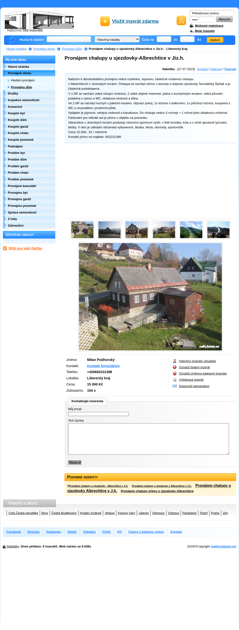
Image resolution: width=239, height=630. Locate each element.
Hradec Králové (90, 513)
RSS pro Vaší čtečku (25, 248)
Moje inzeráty (205, 31)
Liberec (144, 513)
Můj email (74, 409)
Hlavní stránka (16, 49)
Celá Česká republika (23, 513)
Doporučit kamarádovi (194, 386)
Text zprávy (76, 420)
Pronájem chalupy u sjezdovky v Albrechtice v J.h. (162, 486)
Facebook (13, 532)
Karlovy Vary (126, 513)
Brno (44, 513)
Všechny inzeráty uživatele (197, 361)
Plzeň (204, 513)
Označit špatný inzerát (194, 367)
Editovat (216, 69)
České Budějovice (63, 513)
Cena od (148, 40)
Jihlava (110, 513)
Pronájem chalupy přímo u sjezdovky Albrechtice (157, 491)
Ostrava (173, 513)
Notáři (72, 532)
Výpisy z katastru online (146, 532)
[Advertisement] (149, 181)
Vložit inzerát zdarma (135, 21)
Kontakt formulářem (103, 366)
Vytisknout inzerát (191, 379)
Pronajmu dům (72, 49)
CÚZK (106, 532)
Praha (215, 513)
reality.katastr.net (223, 546)
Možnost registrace (209, 25)
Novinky (34, 532)
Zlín (225, 513)
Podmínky (53, 532)
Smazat (202, 69)
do (176, 40)
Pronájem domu (44, 49)
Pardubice (190, 513)
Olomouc (158, 513)
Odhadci (89, 532)
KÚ (119, 532)
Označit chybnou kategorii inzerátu (203, 373)
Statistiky (12, 546)
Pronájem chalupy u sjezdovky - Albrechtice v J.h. (98, 486)
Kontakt (176, 532)
